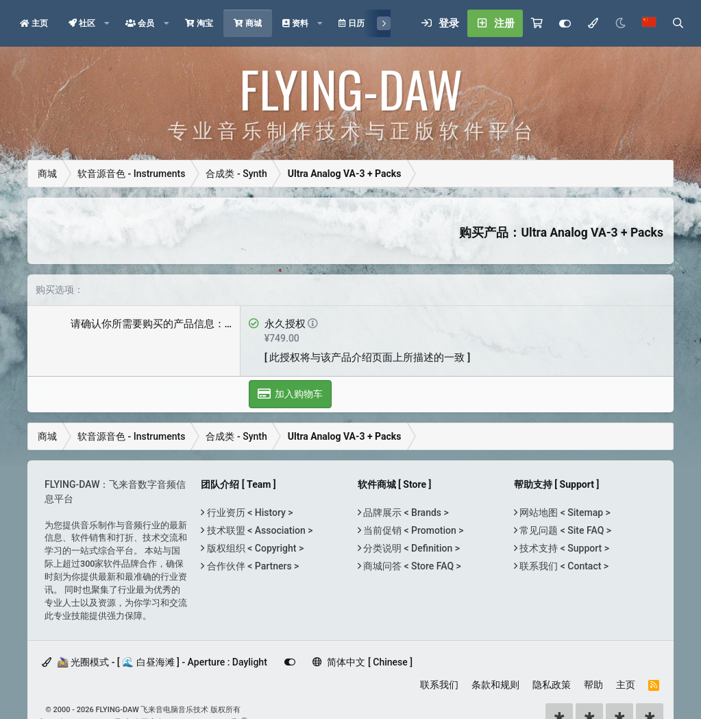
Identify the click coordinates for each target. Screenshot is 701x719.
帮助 (593, 684)
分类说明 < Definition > (410, 548)
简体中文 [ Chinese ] (362, 662)
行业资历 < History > (248, 512)
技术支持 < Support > (563, 548)
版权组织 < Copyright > (254, 548)
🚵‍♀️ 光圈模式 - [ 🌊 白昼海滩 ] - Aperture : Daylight (154, 662)
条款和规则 (495, 684)
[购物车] (537, 23)
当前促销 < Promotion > (412, 530)
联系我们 (439, 684)
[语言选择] (649, 23)
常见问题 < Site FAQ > (564, 530)
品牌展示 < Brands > (405, 512)
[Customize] (565, 23)
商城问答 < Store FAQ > (411, 566)
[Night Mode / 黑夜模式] (620, 23)
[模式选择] (592, 23)
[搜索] (677, 23)
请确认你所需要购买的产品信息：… (151, 324)
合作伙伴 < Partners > (251, 566)
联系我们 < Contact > (562, 566)
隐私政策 (551, 684)
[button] (107, 23)
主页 (625, 684)
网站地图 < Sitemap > (564, 512)
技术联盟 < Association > (258, 530)
